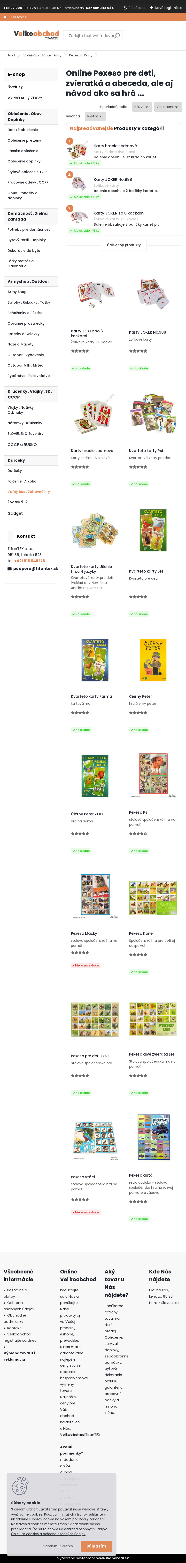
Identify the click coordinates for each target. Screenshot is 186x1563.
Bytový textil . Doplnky (27, 240)
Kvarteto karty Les (146, 571)
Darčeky (15, 470)
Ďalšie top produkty (124, 245)
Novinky (15, 86)
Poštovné (18, 17)
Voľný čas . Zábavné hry (42, 55)
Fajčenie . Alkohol (23, 481)
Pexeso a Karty (80, 55)
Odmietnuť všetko (58, 1546)
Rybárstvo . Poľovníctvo (29, 375)
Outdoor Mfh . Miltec (25, 365)
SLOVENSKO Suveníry (25, 433)
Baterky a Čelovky (23, 333)
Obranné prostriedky (26, 323)
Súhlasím (96, 1546)
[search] (117, 37)
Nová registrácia (168, 7)
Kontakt (14, 1327)
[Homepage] (5, 17)
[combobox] (142, 107)
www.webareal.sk (112, 1558)
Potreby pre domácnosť (29, 229)
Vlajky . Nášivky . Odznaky (21, 410)
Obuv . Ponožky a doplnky (23, 195)
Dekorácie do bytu (24, 250)
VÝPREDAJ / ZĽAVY (25, 98)
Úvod (11, 55)
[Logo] (37, 36)
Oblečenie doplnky (24, 161)
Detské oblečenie (23, 129)
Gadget (15, 513)
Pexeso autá (141, 1175)
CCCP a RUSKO (22, 444)
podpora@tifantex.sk (33, 568)
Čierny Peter (140, 696)
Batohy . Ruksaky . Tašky (29, 302)
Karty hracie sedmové (92, 450)
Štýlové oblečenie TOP (27, 171)
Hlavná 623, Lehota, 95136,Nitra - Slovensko (164, 1296)
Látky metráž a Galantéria (21, 263)
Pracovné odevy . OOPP (28, 182)
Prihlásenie (138, 7)
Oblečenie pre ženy (24, 140)
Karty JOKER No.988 (147, 332)
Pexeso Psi (138, 812)
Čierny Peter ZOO (87, 814)
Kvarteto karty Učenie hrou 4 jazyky (91, 569)
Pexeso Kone (141, 933)
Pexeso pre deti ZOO (89, 1056)
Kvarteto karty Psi (146, 450)
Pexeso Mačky (84, 933)
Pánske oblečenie (23, 150)
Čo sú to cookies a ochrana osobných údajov (48, 1534)
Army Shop (17, 291)
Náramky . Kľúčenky (25, 423)
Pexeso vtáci (83, 1177)
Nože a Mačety (20, 344)
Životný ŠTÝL (18, 502)
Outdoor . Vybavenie (26, 354)
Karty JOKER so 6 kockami (87, 333)
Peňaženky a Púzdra (25, 312)
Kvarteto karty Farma (91, 696)
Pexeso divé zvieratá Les (152, 1054)
